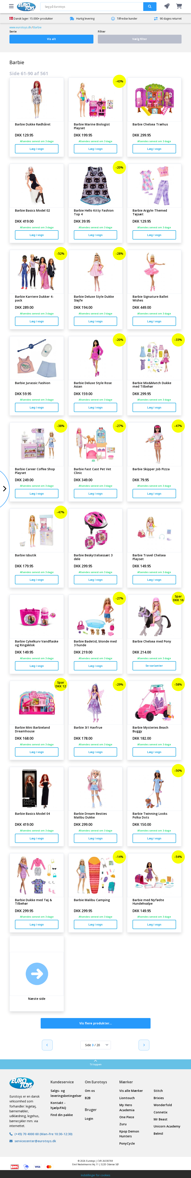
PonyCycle (127, 1143)
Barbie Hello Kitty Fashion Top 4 (94, 212)
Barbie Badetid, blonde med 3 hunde (95, 643)
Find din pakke (62, 1115)
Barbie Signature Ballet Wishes (150, 298)
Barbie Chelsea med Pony (152, 641)
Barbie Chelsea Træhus (150, 124)
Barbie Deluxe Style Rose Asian (93, 385)
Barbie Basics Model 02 (32, 210)
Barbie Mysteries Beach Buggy (150, 729)
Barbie (37, 27)
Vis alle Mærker (131, 1091)
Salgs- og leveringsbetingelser (64, 1093)
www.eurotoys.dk (20, 27)
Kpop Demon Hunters (129, 1133)
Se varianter (154, 666)
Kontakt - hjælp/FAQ (58, 1105)
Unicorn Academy (167, 1126)
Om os (90, 1091)
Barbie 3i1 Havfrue (88, 728)
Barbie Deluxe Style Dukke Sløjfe (94, 298)
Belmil (158, 1133)
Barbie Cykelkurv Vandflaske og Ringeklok (36, 643)
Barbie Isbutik (25, 555)
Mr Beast (160, 1119)
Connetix (160, 1112)
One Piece (126, 1117)
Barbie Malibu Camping (92, 900)
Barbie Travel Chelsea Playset (149, 557)
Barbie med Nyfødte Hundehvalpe (148, 902)
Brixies (159, 1098)
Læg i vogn (37, 149)
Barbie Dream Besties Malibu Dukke (90, 815)
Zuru (123, 1124)
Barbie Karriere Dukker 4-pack (34, 298)
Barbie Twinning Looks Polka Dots (150, 815)
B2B (88, 1098)
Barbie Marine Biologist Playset (92, 126)
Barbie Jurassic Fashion (32, 383)
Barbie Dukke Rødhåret (33, 124)
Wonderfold (163, 1105)
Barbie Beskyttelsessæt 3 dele (93, 557)
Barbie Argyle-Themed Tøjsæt (150, 212)
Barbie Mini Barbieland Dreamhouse (32, 729)
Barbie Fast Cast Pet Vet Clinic (92, 471)
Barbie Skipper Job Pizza (151, 469)
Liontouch (127, 1098)
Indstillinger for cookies (95, 1175)
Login (89, 1118)
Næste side (36, 999)
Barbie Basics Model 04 (32, 814)
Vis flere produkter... (95, 1023)
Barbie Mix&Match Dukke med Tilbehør (152, 385)
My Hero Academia (127, 1107)
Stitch (158, 1091)
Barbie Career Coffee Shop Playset (35, 471)
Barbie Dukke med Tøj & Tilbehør (33, 902)
